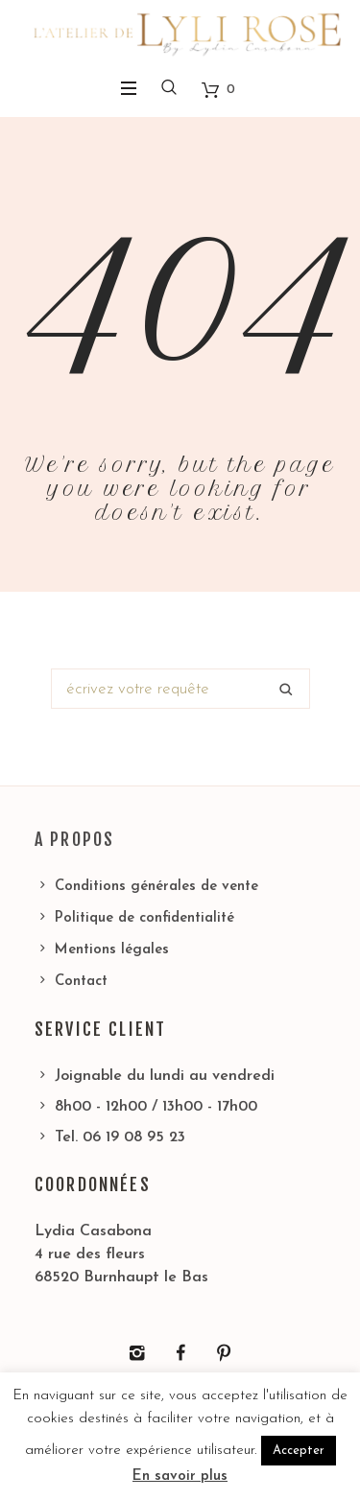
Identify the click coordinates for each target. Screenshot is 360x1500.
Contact (81, 981)
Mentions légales (112, 950)
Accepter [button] (298, 1450)
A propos (74, 839)
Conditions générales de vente (156, 886)
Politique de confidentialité (144, 918)
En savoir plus (180, 1476)
